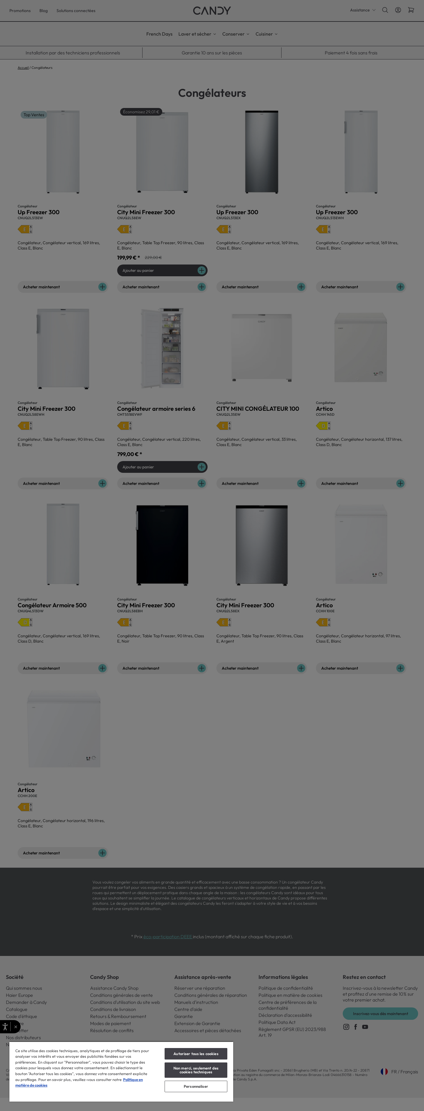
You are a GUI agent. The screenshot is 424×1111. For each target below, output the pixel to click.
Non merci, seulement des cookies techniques (195, 1070)
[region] (121, 1071)
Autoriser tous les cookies (195, 1053)
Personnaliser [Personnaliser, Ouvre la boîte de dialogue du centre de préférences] (196, 1086)
